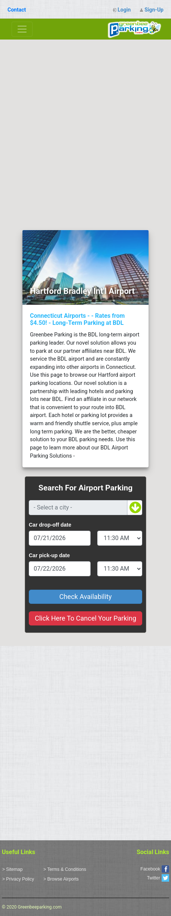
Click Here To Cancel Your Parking (85, 618)
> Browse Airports (61, 879)
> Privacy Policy (18, 879)
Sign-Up (154, 10)
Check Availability (85, 596)
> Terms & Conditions (64, 869)
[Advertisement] (85, 128)
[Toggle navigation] (22, 29)
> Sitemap (12, 869)
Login (124, 10)
